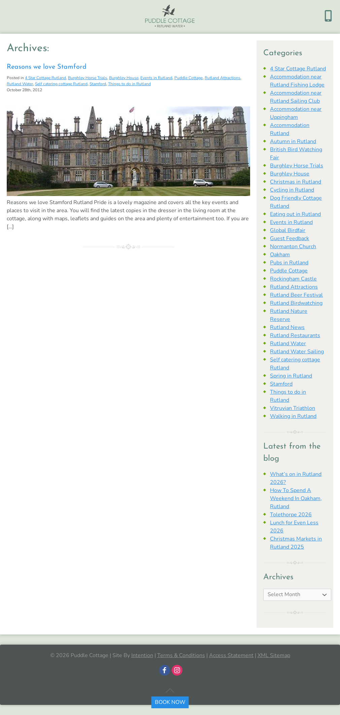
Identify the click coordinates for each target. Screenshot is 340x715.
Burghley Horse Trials (87, 77)
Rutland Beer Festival (296, 295)
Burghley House (123, 77)
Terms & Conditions (181, 655)
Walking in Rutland (293, 416)
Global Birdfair (287, 230)
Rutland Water (20, 84)
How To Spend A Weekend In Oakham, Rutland (296, 498)
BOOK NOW (170, 702)
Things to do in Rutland (129, 84)
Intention (142, 655)
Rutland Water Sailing (297, 351)
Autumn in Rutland (293, 141)
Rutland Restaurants (295, 335)
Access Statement (231, 655)
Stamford (98, 84)
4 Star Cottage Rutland (45, 77)
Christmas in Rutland (295, 182)
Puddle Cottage (188, 77)
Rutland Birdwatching (296, 303)
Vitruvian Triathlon (292, 408)
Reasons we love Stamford (47, 67)
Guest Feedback (289, 238)
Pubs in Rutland (289, 262)
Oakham (280, 254)
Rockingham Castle (293, 279)
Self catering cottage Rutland (61, 84)
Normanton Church (293, 246)
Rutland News (287, 327)
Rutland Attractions (222, 77)
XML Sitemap (274, 655)
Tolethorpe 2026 (291, 514)
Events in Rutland (156, 77)
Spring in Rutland (291, 376)
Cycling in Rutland (292, 190)
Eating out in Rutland (295, 214)
